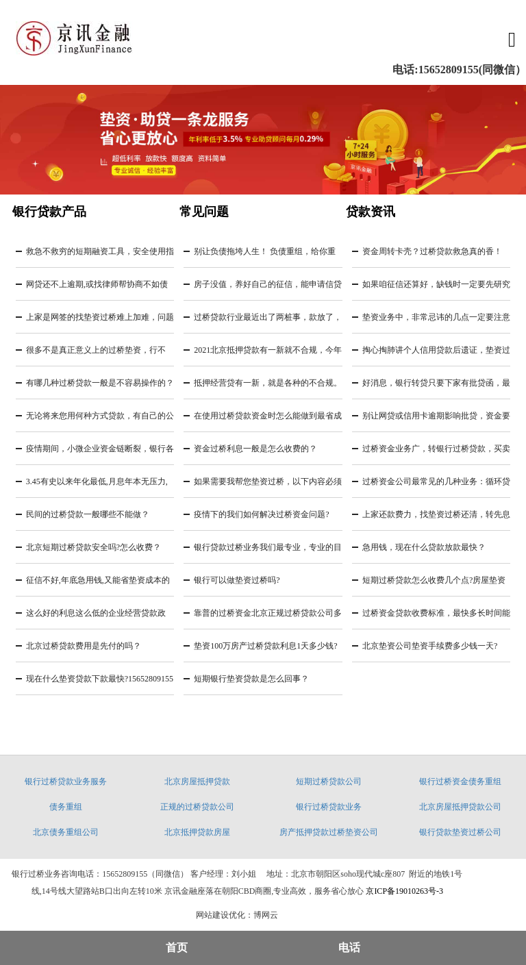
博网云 (265, 915)
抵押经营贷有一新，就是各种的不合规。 (268, 383)
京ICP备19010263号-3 (404, 891)
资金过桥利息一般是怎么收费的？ (255, 448)
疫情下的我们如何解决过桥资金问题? (261, 514)
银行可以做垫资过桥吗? (236, 580)
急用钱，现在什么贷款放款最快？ (424, 547)
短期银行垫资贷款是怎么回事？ (251, 679)
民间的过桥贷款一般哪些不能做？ (87, 514)
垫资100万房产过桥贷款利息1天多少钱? (265, 646)
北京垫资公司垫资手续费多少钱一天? (429, 646)
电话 (349, 947)
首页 (177, 947)
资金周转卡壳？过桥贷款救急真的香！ (432, 251)
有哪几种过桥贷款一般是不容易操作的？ (100, 383)
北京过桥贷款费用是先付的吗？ (83, 646)
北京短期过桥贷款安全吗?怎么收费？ (93, 547)
